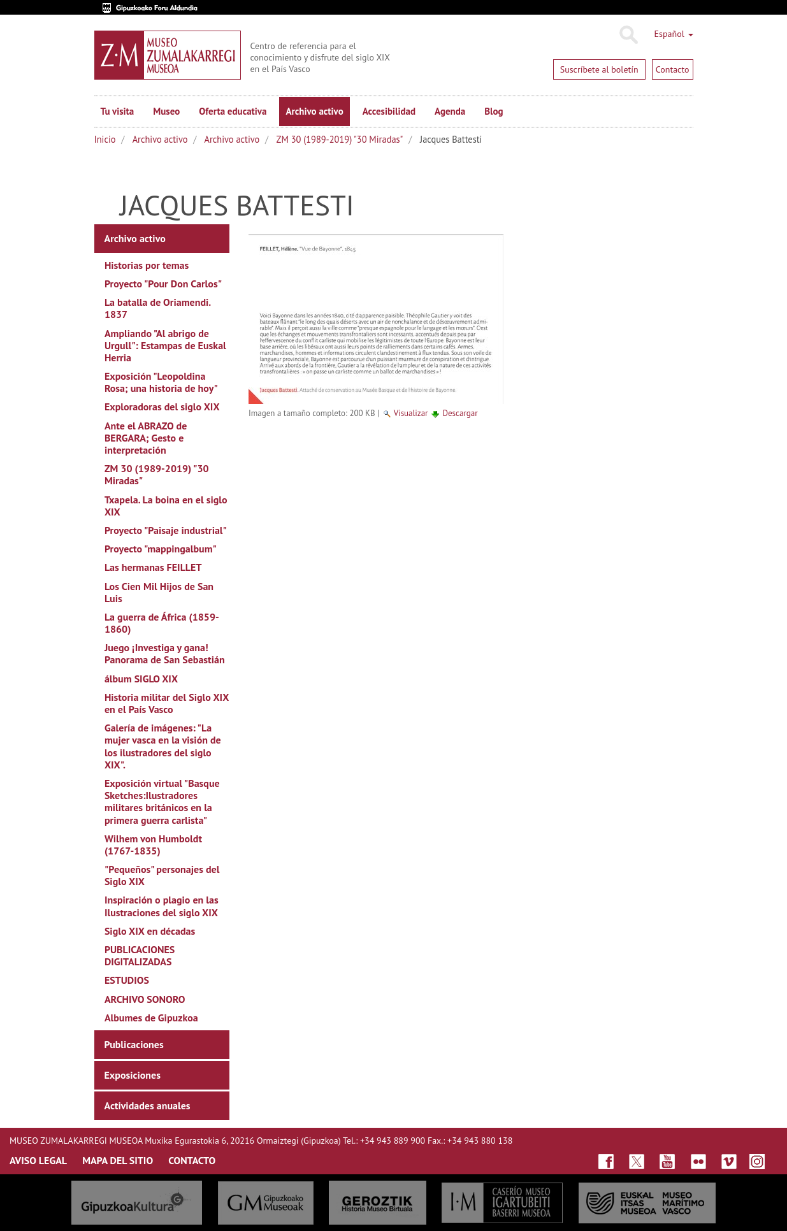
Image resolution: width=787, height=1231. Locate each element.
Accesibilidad (389, 111)
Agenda (450, 111)
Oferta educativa (232, 111)
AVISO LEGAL (38, 1160)
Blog (493, 111)
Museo (166, 111)
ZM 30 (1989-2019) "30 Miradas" (340, 139)
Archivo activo (314, 111)
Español (673, 34)
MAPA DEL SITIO (117, 1160)
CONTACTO (191, 1160)
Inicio (105, 139)
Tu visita (117, 111)
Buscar (628, 35)
